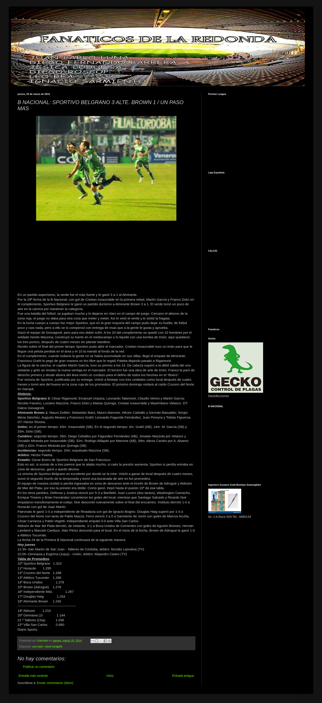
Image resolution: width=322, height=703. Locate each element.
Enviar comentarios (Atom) (55, 683)
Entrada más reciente (33, 675)
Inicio (110, 675)
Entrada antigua (183, 675)
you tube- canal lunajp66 (47, 646)
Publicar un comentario (38, 666)
